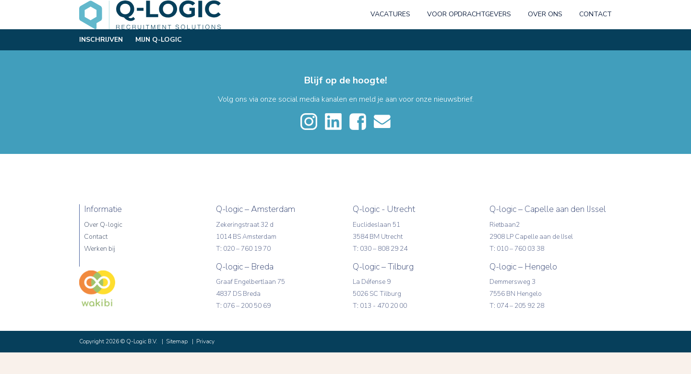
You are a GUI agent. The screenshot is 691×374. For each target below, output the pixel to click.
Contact (595, 35)
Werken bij (99, 270)
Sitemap (177, 363)
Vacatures (390, 35)
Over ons (545, 35)
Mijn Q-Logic (158, 61)
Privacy (205, 363)
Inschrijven (101, 61)
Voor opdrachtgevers (469, 35)
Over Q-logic (103, 246)
